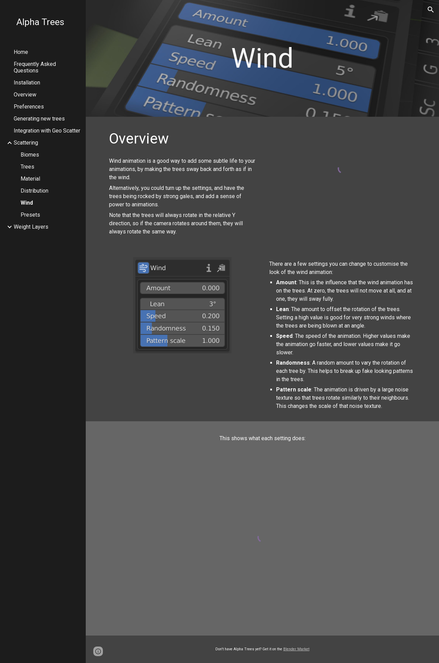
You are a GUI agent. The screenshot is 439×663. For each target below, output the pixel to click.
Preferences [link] (29, 106)
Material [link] (30, 178)
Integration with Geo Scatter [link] (47, 130)
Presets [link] (30, 215)
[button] (431, 9)
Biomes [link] (30, 154)
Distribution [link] (34, 190)
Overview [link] (25, 94)
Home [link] (21, 52)
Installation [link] (27, 82)
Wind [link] (27, 202)
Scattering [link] (26, 142)
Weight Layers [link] (31, 227)
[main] (262, 58)
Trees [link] (27, 166)
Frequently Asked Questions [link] (35, 67)
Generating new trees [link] (39, 118)
